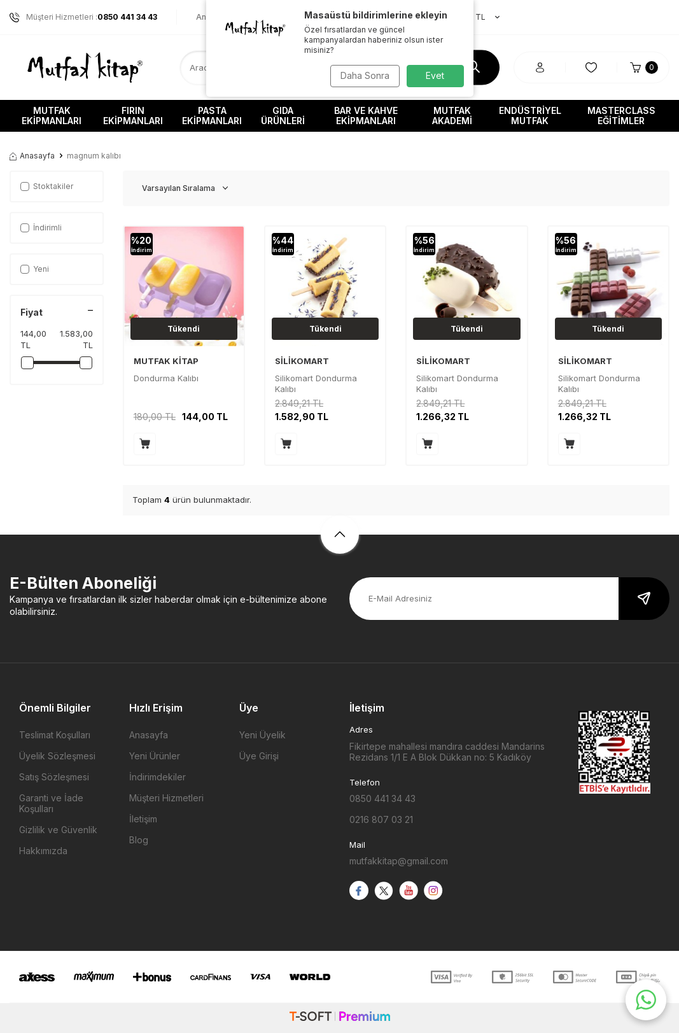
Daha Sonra (362, 75)
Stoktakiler (46, 186)
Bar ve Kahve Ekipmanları (366, 115)
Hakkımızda (43, 850)
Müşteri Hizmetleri (166, 797)
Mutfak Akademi (452, 115)
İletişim (143, 818)
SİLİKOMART (302, 361)
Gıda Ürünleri (283, 115)
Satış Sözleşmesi (54, 776)
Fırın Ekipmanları (133, 115)
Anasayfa (32, 155)
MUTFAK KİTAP (166, 361)
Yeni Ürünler (154, 755)
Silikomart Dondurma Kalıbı (316, 383)
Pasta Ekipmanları (212, 115)
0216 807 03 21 (381, 819)
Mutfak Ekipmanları (51, 115)
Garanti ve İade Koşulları (51, 803)
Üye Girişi (259, 755)
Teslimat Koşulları (54, 734)
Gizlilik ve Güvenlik (58, 829)
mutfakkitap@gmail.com (398, 860)
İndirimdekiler (157, 776)
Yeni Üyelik (262, 734)
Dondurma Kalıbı (166, 378)
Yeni (34, 269)
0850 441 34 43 (382, 798)
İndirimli (41, 227)
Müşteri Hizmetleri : (83, 17)
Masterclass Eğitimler (621, 115)
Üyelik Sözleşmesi (57, 755)
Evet (435, 75)
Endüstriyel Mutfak (530, 115)
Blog (138, 839)
